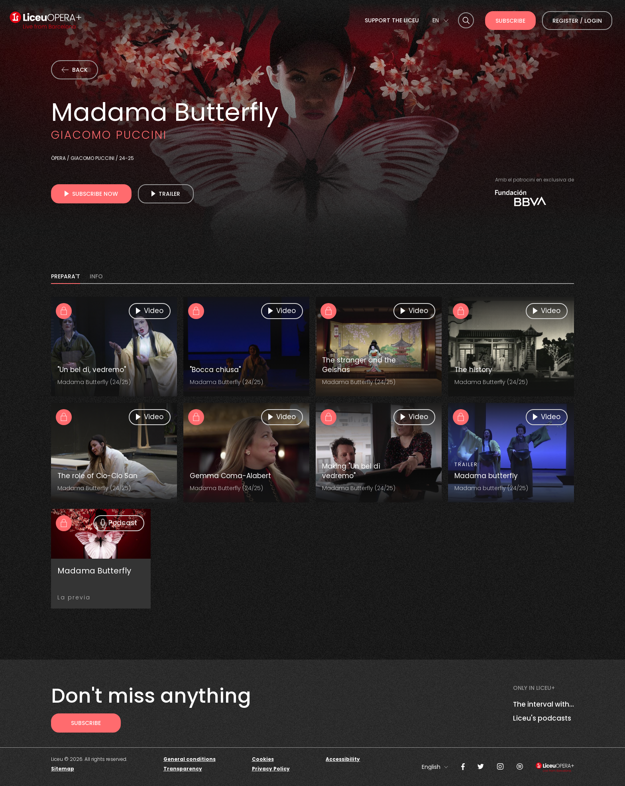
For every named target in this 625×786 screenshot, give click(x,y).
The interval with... (543, 704)
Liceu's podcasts (542, 718)
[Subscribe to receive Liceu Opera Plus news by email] (86, 723)
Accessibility (343, 759)
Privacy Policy (271, 768)
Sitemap (62, 768)
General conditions (189, 759)
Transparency (182, 768)
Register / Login (577, 21)
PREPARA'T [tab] (65, 277)
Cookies (263, 759)
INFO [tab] (96, 277)
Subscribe (510, 21)
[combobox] (440, 21)
